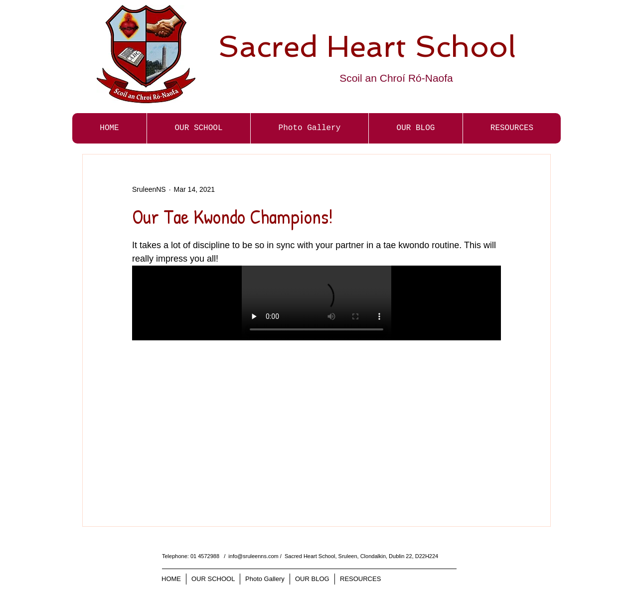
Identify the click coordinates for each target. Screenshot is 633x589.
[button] (309, 128)
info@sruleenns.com (253, 556)
